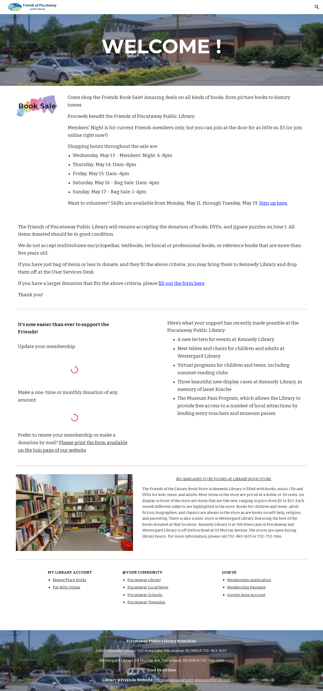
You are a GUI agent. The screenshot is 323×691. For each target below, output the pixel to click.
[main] (161, 46)
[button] (317, 7)
